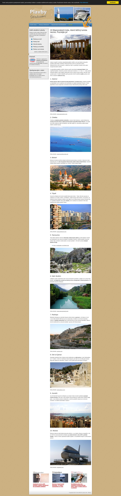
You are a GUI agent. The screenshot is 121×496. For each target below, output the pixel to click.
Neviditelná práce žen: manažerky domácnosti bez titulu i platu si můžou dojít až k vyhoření (79, 485)
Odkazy (89, 492)
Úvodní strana (33, 24)
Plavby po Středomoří (44, 24)
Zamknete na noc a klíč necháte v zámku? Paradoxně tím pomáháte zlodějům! (40, 485)
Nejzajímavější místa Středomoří (59, 24)
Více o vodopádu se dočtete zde (61, 245)
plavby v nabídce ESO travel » (41, 51)
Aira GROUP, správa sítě (82, 492)
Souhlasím (113, 2)
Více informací (84, 2)
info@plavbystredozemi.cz (35, 76)
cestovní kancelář (33, 63)
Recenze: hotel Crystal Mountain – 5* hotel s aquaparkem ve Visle (58, 485)
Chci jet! (70, 24)
